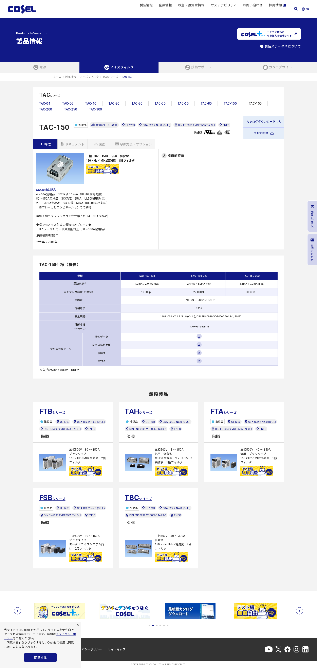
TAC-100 (230, 103)
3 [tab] (156, 625)
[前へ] (17, 610)
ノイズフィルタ (89, 76)
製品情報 (146, 9)
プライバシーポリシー (87, 649)
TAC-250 (70, 109)
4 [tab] (160, 625)
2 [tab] (153, 625)
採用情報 (277, 9)
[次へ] (299, 610)
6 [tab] (167, 625)
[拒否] (78, 625)
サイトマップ (116, 649)
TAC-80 (206, 103)
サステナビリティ (224, 9)
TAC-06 (67, 103)
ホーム (57, 76)
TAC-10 (90, 103)
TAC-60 (183, 103)
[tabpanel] (60, 611)
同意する (40, 658)
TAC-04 (44, 103)
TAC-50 (160, 103)
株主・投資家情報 (191, 9)
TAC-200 (45, 109)
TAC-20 (114, 103)
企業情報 (165, 9)
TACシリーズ (110, 76)
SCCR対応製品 (46, 190)
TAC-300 (95, 109)
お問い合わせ (253, 9)
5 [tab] (164, 625)
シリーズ (52, 411)
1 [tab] (149, 625)
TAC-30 (137, 103)
